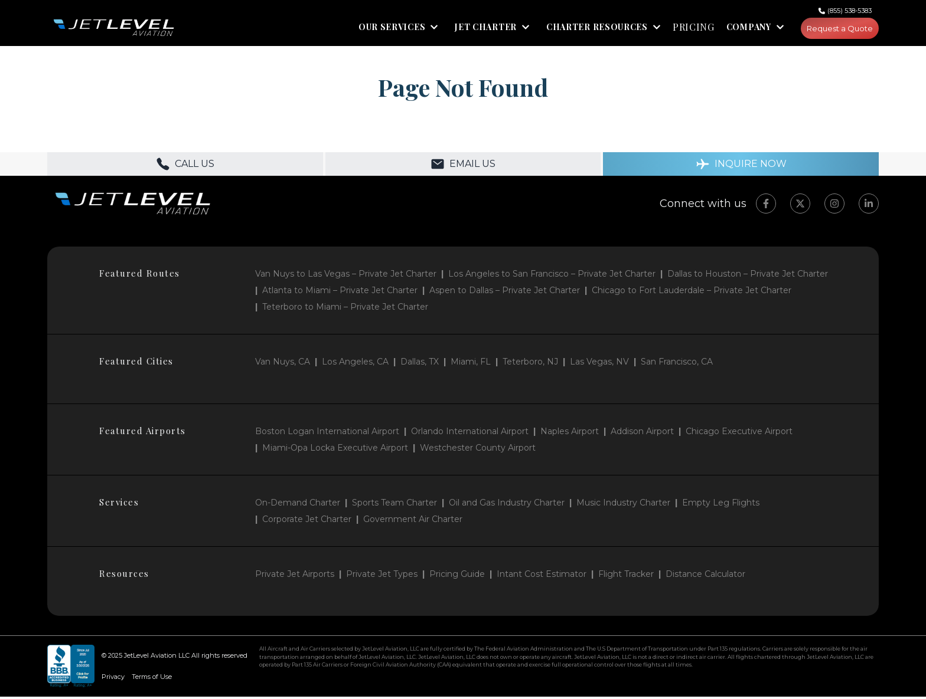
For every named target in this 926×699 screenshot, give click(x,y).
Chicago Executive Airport (739, 433)
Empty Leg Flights (720, 505)
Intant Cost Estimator (541, 576)
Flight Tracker (626, 576)
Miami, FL (471, 364)
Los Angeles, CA (355, 364)
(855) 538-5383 (849, 10)
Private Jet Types (382, 576)
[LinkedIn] (869, 206)
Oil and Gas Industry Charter (507, 505)
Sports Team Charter (394, 505)
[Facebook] (766, 206)
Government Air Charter (412, 521)
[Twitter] (800, 206)
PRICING (686, 29)
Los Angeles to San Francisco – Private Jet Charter (552, 276)
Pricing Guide (457, 576)
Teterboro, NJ (530, 364)
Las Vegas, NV (599, 364)
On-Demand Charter (297, 505)
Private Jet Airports (294, 576)
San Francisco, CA (677, 364)
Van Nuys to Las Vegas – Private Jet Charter (345, 276)
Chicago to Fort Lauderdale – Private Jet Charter (691, 292)
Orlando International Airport (470, 433)
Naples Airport (569, 433)
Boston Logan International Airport (327, 433)
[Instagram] (834, 206)
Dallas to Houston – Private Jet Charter (747, 276)
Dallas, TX (419, 364)
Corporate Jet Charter (306, 521)
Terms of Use (152, 679)
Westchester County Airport (478, 450)
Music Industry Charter (623, 505)
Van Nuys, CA (282, 364)
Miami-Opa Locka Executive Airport (335, 450)
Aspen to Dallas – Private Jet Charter (504, 292)
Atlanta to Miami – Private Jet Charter (340, 292)
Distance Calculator (705, 576)
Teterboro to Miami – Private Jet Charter (345, 309)
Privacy (113, 679)
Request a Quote (836, 29)
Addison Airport (642, 433)
